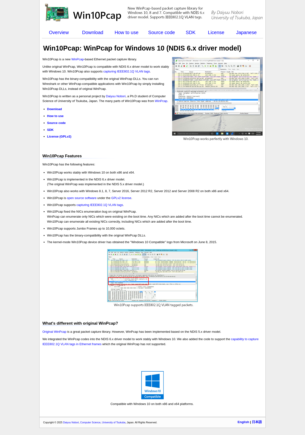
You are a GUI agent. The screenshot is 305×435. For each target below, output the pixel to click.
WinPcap (77, 59)
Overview (59, 32)
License (216, 32)
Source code (161, 32)
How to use (126, 32)
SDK (190, 32)
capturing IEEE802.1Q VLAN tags (126, 71)
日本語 (257, 422)
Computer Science (90, 422)
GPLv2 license (121, 198)
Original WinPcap (54, 331)
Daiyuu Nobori (116, 96)
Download (92, 32)
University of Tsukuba (114, 422)
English (243, 422)
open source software (82, 198)
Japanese (246, 32)
